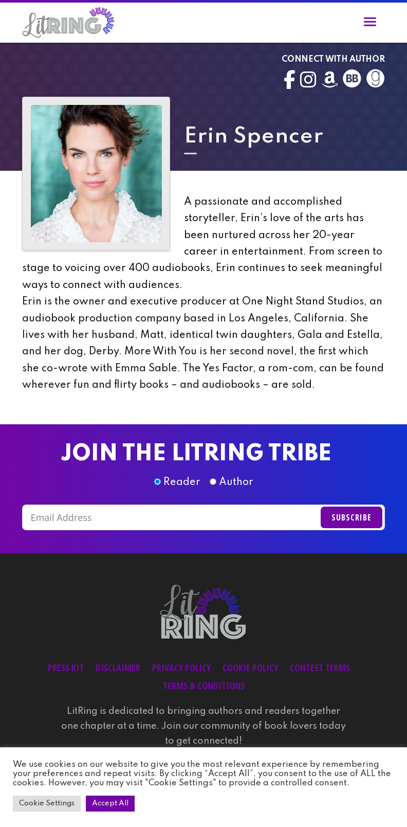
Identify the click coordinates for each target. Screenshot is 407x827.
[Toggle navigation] (370, 24)
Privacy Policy (181, 667)
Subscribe (351, 517)
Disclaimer (118, 667)
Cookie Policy (250, 667)
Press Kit (66, 667)
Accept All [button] (110, 803)
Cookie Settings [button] (47, 803)
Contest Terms (320, 667)
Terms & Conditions (204, 685)
